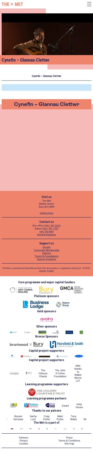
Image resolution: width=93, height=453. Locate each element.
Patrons (46, 253)
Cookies (23, 443)
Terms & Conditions (69, 440)
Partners (23, 437)
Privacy (24, 440)
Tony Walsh (73, 418)
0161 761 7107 (50, 228)
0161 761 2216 (52, 225)
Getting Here (46, 213)
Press (69, 437)
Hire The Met (47, 231)
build (51, 271)
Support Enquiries (46, 259)
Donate (46, 247)
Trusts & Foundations (46, 256)
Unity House (79, 406)
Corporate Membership (46, 250)
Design (42, 271)
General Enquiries (46, 234)
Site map (69, 443)
